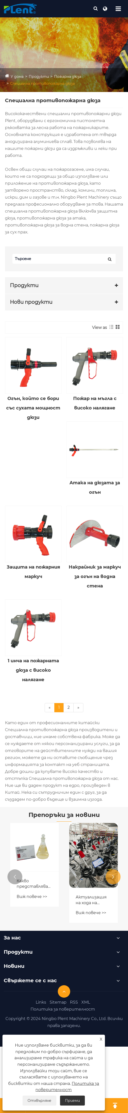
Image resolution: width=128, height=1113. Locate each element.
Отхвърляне (39, 1100)
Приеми (72, 1100)
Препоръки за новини (64, 814)
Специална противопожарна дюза (42, 83)
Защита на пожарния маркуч (33, 571)
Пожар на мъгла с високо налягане (95, 403)
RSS (74, 1002)
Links (41, 1002)
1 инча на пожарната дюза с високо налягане (33, 670)
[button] (14, 876)
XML (85, 1002)
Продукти (39, 76)
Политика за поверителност (63, 1009)
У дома (17, 76)
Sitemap (58, 1002)
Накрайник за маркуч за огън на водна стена (95, 576)
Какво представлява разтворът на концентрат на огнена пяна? (34, 884)
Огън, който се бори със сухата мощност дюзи (33, 408)
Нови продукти (31, 302)
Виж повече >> (32, 896)
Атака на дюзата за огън (94, 487)
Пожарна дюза (67, 76)
